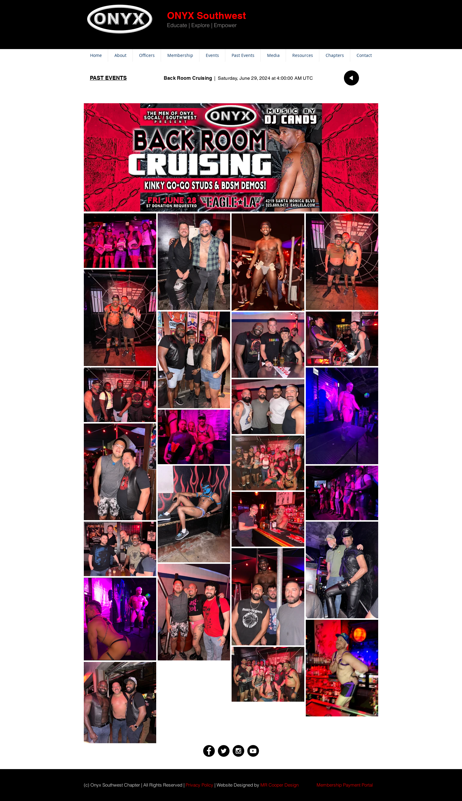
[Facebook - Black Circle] (209, 751)
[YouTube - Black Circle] (253, 751)
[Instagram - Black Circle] (238, 751)
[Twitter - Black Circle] (223, 751)
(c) (86, 785)
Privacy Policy (199, 785)
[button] (345, 785)
